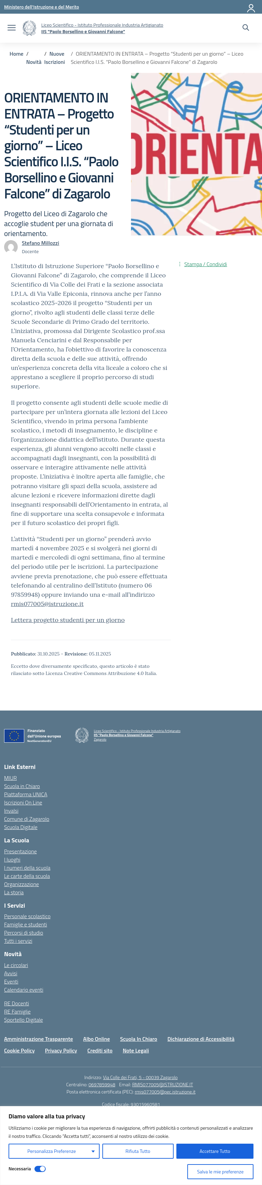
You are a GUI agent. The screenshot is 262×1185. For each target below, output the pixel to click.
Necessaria (20, 1168)
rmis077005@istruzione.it (47, 604)
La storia (14, 892)
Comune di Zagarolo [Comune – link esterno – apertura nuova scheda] (26, 819)
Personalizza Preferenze (51, 1151)
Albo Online (96, 1039)
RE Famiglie (17, 1011)
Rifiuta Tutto (138, 1151)
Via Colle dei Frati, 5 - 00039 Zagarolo (140, 1077)
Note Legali (136, 1050)
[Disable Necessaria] (40, 1169)
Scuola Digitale (21, 827)
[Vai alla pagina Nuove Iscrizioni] (54, 58)
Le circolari (16, 965)
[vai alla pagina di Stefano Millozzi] (40, 243)
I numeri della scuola (27, 868)
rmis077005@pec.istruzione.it (165, 1091)
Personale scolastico (27, 916)
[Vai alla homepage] (29, 28)
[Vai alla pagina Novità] (34, 62)
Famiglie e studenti (25, 924)
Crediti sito (100, 1050)
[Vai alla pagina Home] (17, 54)
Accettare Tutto (215, 1151)
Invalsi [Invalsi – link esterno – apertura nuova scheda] (11, 811)
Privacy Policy (61, 1050)
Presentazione (20, 851)
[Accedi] (251, 7)
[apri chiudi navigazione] (12, 28)
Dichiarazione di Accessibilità (201, 1039)
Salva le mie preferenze (220, 1171)
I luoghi (12, 859)
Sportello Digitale (23, 1020)
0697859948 (101, 1084)
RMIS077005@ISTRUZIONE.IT (162, 1084)
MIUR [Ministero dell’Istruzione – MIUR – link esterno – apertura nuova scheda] (10, 778)
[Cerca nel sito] (246, 28)
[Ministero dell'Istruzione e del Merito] (41, 6)
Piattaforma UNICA (25, 794)
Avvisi (10, 973)
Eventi (11, 981)
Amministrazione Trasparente (38, 1039)
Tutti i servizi (18, 941)
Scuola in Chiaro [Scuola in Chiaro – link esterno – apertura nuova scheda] (22, 786)
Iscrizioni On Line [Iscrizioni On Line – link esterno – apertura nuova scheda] (23, 802)
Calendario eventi (23, 990)
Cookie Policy (19, 1050)
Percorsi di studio (23, 932)
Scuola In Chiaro (138, 1039)
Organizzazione (21, 884)
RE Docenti (16, 1003)
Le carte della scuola (27, 876)
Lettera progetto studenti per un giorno (68, 620)
